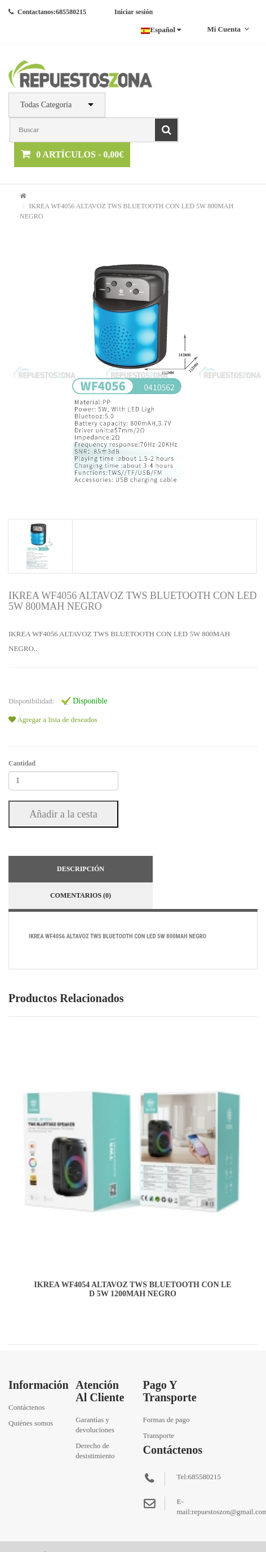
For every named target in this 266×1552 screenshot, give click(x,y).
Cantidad (22, 763)
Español (161, 29)
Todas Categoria (46, 104)
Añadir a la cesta (63, 814)
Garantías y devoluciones (95, 1424)
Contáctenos (26, 1407)
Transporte (158, 1435)
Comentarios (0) (80, 895)
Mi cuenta (228, 29)
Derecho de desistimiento (95, 1450)
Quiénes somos (30, 1423)
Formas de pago (166, 1419)
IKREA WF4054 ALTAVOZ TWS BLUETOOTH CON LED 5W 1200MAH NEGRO (132, 1288)
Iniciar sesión (133, 12)
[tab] (39, 546)
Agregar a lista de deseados (52, 719)
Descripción (80, 869)
